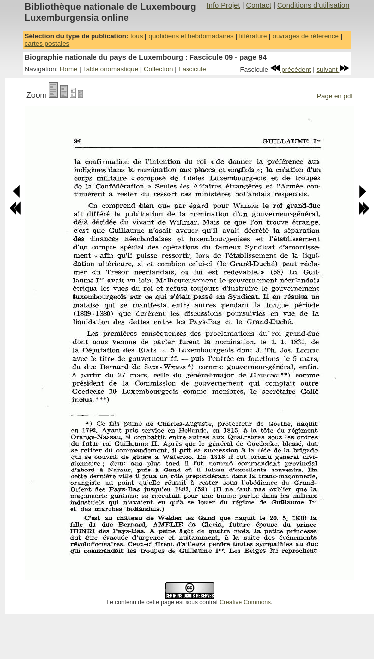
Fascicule (192, 69)
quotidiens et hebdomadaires (190, 36)
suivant (332, 69)
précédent (290, 69)
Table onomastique (110, 69)
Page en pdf (335, 96)
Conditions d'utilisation (313, 5)
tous (136, 36)
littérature (253, 36)
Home (69, 69)
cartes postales (47, 43)
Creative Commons (245, 602)
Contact (259, 5)
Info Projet (223, 5)
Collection (158, 69)
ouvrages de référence (305, 36)
